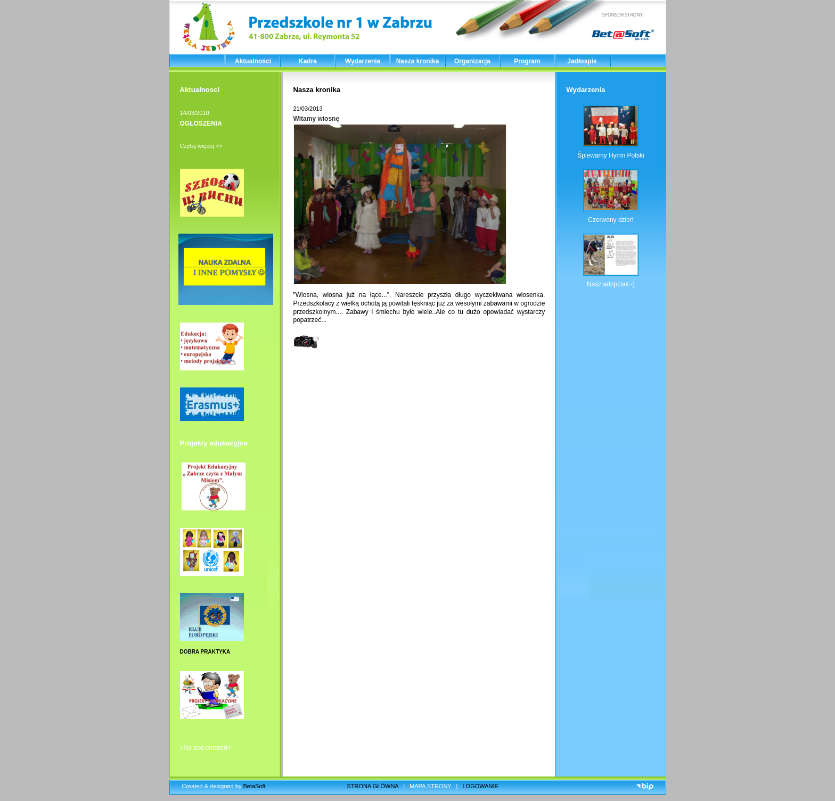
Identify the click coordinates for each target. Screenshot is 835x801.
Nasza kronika (417, 61)
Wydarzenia (362, 61)
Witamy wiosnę (316, 118)
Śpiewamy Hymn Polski (610, 155)
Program (527, 61)
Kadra (308, 61)
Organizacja (472, 61)
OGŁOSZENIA (201, 123)
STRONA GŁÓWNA (373, 786)
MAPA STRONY (430, 786)
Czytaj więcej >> (201, 146)
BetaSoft (254, 786)
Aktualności (253, 61)
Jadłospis (581, 61)
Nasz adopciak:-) (611, 284)
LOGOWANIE (480, 786)
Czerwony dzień (610, 220)
